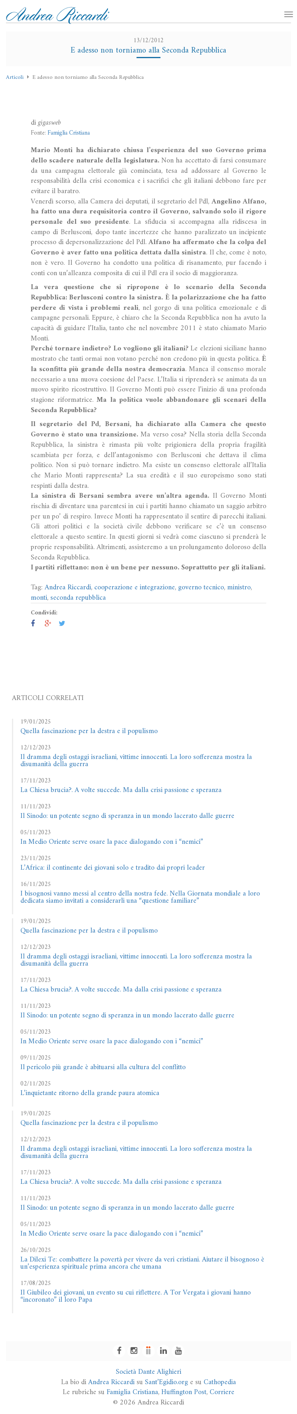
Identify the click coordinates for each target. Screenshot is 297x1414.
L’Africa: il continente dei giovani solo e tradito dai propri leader (112, 868)
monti (39, 598)
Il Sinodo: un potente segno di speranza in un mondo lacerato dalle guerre (127, 816)
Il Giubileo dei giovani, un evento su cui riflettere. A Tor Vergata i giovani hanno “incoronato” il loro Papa (135, 1296)
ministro (239, 587)
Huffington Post (183, 1392)
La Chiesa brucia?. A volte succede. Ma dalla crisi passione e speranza (121, 790)
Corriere (222, 1392)
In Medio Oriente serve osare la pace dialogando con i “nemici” (111, 842)
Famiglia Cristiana (69, 133)
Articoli (15, 77)
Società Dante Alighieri (148, 1372)
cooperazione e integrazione (134, 587)
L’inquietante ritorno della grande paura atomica (89, 1093)
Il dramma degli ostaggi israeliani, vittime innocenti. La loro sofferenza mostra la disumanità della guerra (136, 761)
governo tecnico (201, 587)
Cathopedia (220, 1382)
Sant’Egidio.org (166, 1382)
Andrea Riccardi (68, 587)
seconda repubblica (78, 598)
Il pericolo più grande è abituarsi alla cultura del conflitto (103, 1067)
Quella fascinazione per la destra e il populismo (89, 731)
